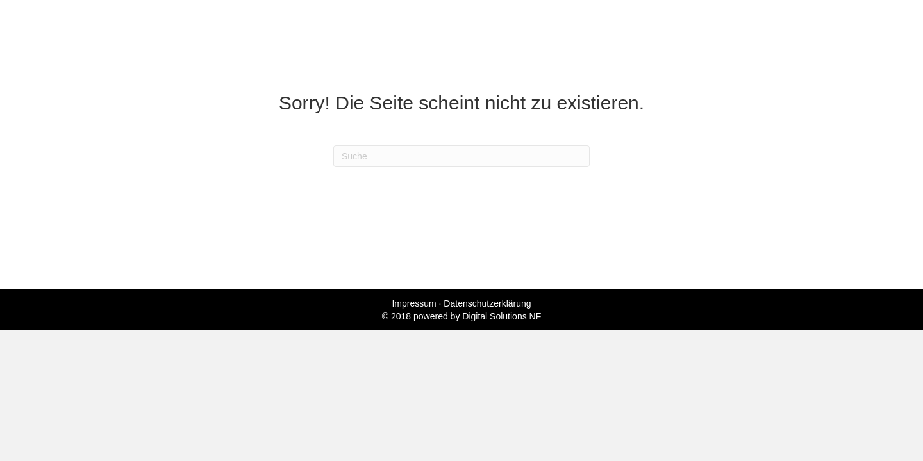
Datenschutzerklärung (487, 303)
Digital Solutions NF (501, 316)
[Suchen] (461, 156)
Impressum (414, 303)
